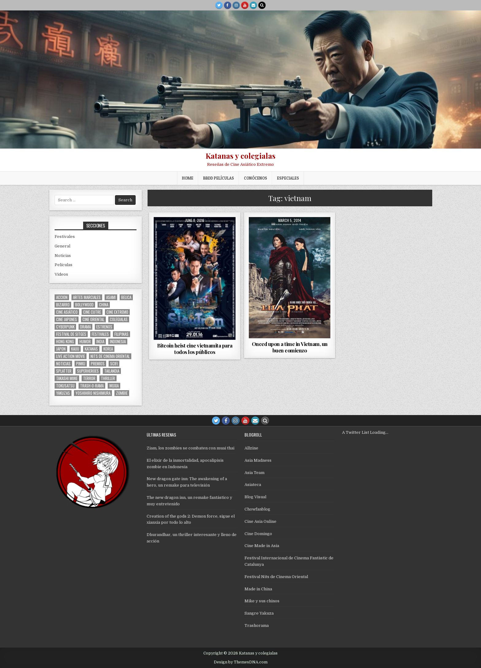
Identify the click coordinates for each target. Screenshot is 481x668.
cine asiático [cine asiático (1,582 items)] (67, 312)
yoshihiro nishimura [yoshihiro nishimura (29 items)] (92, 393)
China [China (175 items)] (103, 305)
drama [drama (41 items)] (85, 327)
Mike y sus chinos (261, 601)
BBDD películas (218, 178)
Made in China (258, 589)
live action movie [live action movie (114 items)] (70, 356)
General (62, 246)
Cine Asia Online (260, 521)
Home (187, 178)
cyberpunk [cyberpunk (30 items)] (65, 327)
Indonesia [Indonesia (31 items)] (118, 341)
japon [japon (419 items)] (61, 349)
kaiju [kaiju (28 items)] (75, 349)
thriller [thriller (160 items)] (108, 378)
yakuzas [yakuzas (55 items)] (63, 393)
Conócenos (255, 178)
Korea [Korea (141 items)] (108, 349)
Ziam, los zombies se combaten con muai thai (190, 448)
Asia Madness (257, 460)
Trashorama (256, 625)
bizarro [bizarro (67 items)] (63, 305)
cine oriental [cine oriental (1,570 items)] (93, 319)
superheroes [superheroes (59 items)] (88, 371)
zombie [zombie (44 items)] (122, 393)
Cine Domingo (258, 533)
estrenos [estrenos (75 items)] (104, 327)
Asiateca (252, 484)
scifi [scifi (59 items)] (114, 364)
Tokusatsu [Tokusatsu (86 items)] (65, 386)
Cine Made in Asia (261, 545)
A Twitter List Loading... (365, 432)
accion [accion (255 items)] (61, 297)
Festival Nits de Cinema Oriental (276, 576)
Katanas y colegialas (240, 156)
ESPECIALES (288, 178)
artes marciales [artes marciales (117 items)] (87, 297)
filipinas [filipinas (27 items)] (121, 334)
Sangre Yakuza (259, 613)
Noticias (63, 255)
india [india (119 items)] (100, 341)
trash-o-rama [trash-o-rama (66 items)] (92, 386)
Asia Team (254, 472)
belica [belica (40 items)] (126, 297)
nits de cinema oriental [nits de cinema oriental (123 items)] (110, 356)
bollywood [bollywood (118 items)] (84, 305)
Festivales (65, 236)
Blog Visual (255, 497)
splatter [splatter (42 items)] (63, 371)
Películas (63, 264)
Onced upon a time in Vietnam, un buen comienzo (290, 346)
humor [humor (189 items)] (85, 341)
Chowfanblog (257, 509)
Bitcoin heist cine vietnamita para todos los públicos (195, 348)
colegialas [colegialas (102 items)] (119, 319)
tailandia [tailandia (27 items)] (111, 371)
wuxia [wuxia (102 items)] (114, 386)
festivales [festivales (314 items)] (100, 334)
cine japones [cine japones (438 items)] (66, 319)
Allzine (251, 448)
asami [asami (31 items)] (111, 297)
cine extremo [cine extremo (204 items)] (117, 312)
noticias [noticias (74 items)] (63, 364)
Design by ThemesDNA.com (240, 662)
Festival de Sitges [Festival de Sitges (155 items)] (71, 334)
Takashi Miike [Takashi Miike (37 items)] (67, 378)
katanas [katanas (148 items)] (91, 349)
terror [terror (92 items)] (89, 378)
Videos (61, 274)
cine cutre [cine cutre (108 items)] (92, 312)
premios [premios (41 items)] (98, 364)
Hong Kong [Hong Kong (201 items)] (65, 341)
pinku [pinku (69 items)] (80, 364)
